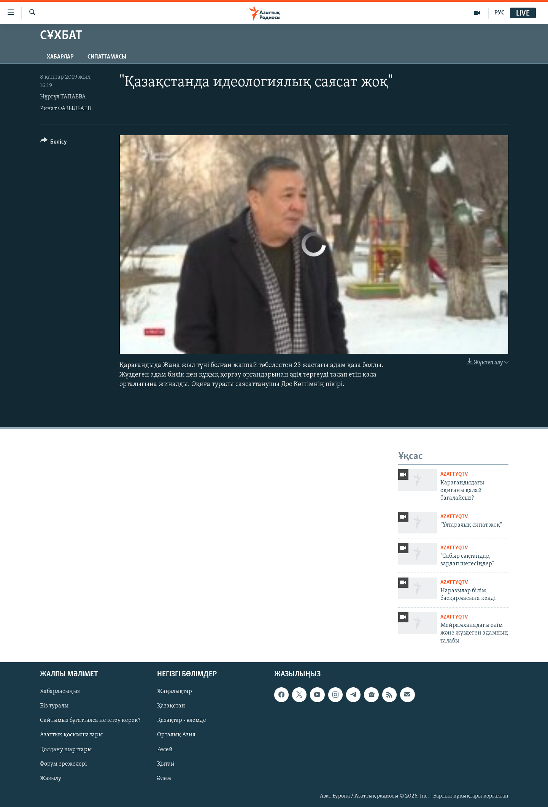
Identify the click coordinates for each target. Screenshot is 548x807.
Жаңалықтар (174, 691)
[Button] (53, 143)
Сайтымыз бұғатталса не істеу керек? (90, 721)
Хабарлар (60, 57)
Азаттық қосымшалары (71, 735)
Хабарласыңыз (60, 691)
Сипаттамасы (106, 57)
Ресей (165, 750)
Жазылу (50, 778)
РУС (499, 13)
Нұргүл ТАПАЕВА (63, 97)
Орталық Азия (176, 735)
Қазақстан (171, 706)
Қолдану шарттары (66, 750)
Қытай (166, 764)
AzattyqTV (454, 474)
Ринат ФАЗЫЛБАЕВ (65, 109)
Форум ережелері (63, 764)
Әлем (164, 778)
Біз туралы (54, 706)
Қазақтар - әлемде (181, 721)
